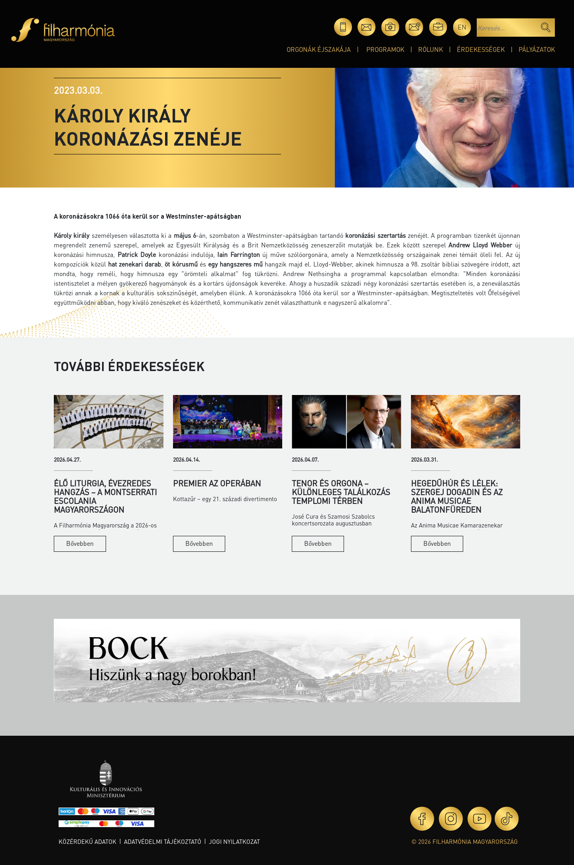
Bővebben (80, 543)
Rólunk (430, 49)
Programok (385, 49)
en (462, 27)
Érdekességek (481, 49)
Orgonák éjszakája (319, 49)
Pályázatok (537, 49)
